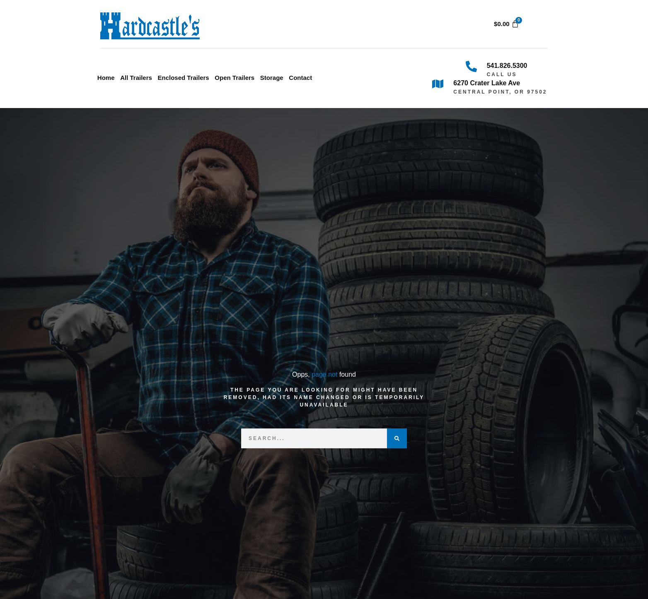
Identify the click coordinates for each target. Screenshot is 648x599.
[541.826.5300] (471, 66)
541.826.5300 (507, 65)
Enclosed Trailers (183, 77)
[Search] (397, 438)
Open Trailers (234, 77)
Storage (271, 77)
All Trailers (136, 77)
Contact (300, 77)
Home (106, 77)
